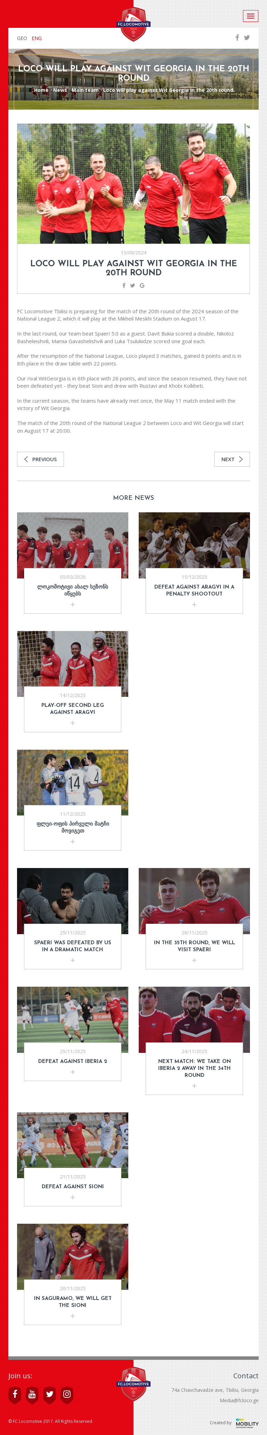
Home (41, 90)
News (60, 90)
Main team (85, 90)
